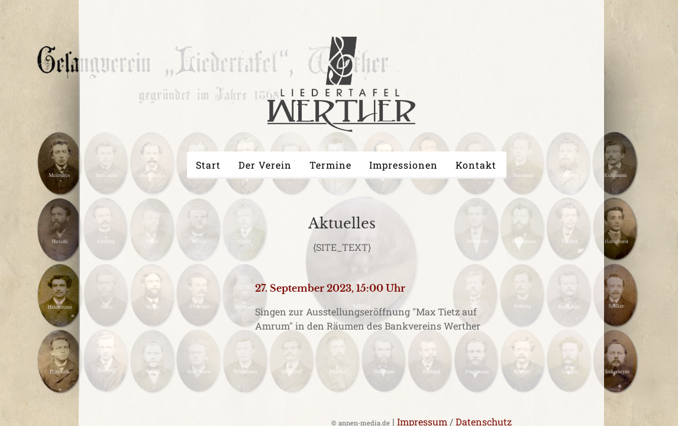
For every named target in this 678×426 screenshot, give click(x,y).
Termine (330, 165)
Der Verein (265, 165)
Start (208, 165)
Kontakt (476, 165)
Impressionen (403, 165)
